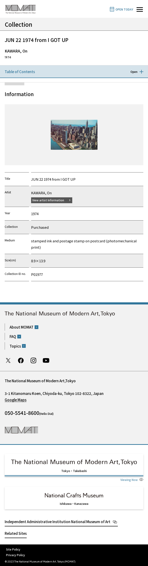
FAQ (13, 336)
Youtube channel (46, 360)
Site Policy (13, 549)
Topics (15, 346)
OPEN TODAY (124, 9)
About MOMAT (21, 327)
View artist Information (48, 200)
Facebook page (20, 360)
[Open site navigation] (140, 9)
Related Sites (16, 533)
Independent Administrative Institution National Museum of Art (57, 521)
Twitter (8, 360)
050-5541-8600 (22, 412)
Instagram (33, 360)
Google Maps (15, 399)
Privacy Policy (15, 555)
